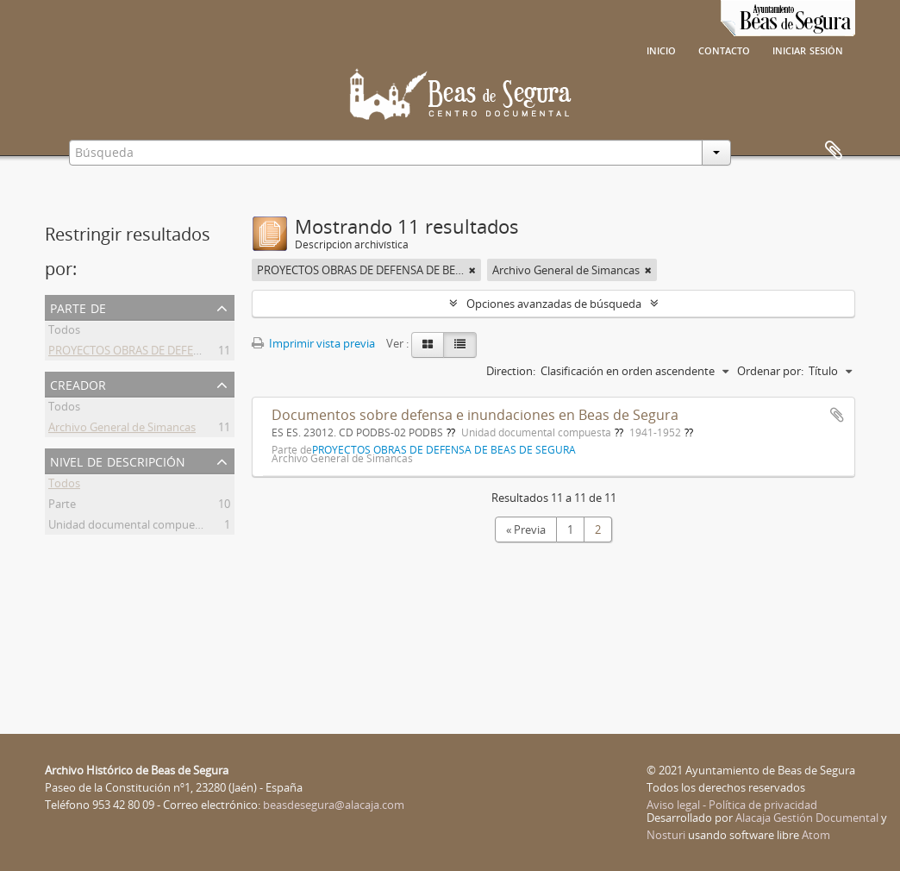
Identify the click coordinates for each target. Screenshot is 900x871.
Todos (64, 332)
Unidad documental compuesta (129, 527)
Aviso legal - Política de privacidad (732, 804)
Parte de (78, 306)
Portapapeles (833, 150)
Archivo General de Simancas (122, 429)
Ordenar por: (770, 371)
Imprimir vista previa (313, 343)
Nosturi (666, 835)
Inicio (661, 49)
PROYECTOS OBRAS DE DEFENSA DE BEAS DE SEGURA (184, 352)
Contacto (724, 49)
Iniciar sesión (807, 49)
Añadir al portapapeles (837, 414)
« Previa (526, 529)
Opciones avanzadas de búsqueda (553, 303)
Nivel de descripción (117, 460)
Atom (816, 835)
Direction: (510, 371)
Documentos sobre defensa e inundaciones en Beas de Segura (475, 414)
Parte (62, 506)
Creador (78, 383)
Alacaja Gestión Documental (806, 817)
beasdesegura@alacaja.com (333, 804)
